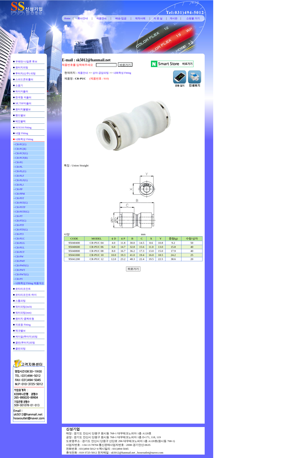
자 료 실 (158, 18)
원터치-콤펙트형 (24, 318)
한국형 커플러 (23, 97)
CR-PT (19, 216)
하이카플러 (21, 91)
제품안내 (101, 18)
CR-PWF (20, 261)
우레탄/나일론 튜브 (26, 61)
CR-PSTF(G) (22, 211)
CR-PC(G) (20, 144)
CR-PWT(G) (22, 274)
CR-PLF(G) (21, 180)
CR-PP (18, 189)
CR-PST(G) (21, 202)
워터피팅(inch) (23, 306)
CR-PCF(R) (21, 157)
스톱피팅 (20, 300)
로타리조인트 (23, 288)
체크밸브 (20, 330)
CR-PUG (20, 243)
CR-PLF (19, 175)
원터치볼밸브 (23, 109)
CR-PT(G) (20, 220)
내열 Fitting (21, 133)
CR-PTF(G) (21, 229)
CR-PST (19, 198)
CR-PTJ (19, 234)
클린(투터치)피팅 (25, 342)
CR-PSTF (20, 207)
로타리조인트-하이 (26, 294)
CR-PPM (20, 193)
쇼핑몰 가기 (193, 18)
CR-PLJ (19, 184)
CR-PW (19, 256)
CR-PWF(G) (21, 265)
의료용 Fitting (22, 324)
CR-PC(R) (20, 148)
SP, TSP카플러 (23, 103)
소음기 (19, 85)
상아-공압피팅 (101, 72)
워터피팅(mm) (23, 312)
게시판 (173, 18)
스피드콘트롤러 (24, 79)
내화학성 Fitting (24, 139)
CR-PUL (20, 247)
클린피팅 (20, 348)
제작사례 (140, 18)
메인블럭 (20, 121)
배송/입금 (120, 18)
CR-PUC (20, 238)
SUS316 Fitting (23, 127)
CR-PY (19, 278)
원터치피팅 (21, 67)
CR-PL (19, 166)
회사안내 (83, 18)
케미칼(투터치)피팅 (26, 336)
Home (67, 18)
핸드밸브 (20, 115)
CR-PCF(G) (21, 153)
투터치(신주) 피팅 (25, 73)
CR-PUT (20, 252)
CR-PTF (19, 225)
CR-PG (19, 162)
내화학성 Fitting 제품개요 (29, 283)
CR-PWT (20, 270)
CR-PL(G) (20, 171)
